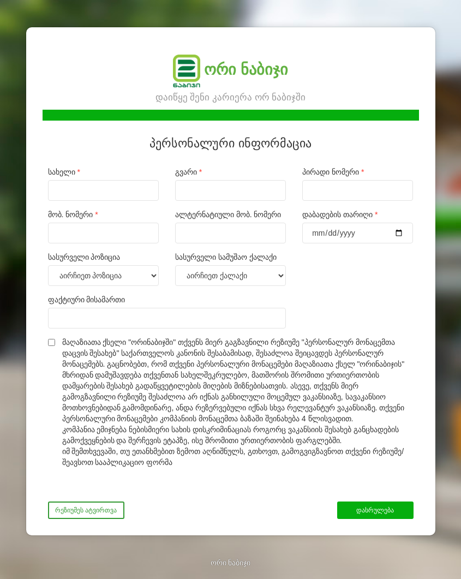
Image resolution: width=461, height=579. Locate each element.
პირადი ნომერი (333, 172)
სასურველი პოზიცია (84, 257)
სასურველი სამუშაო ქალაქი (226, 257)
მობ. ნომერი (73, 214)
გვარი (188, 172)
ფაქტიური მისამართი (86, 299)
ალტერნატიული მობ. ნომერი (228, 214)
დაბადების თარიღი (340, 214)
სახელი (64, 172)
